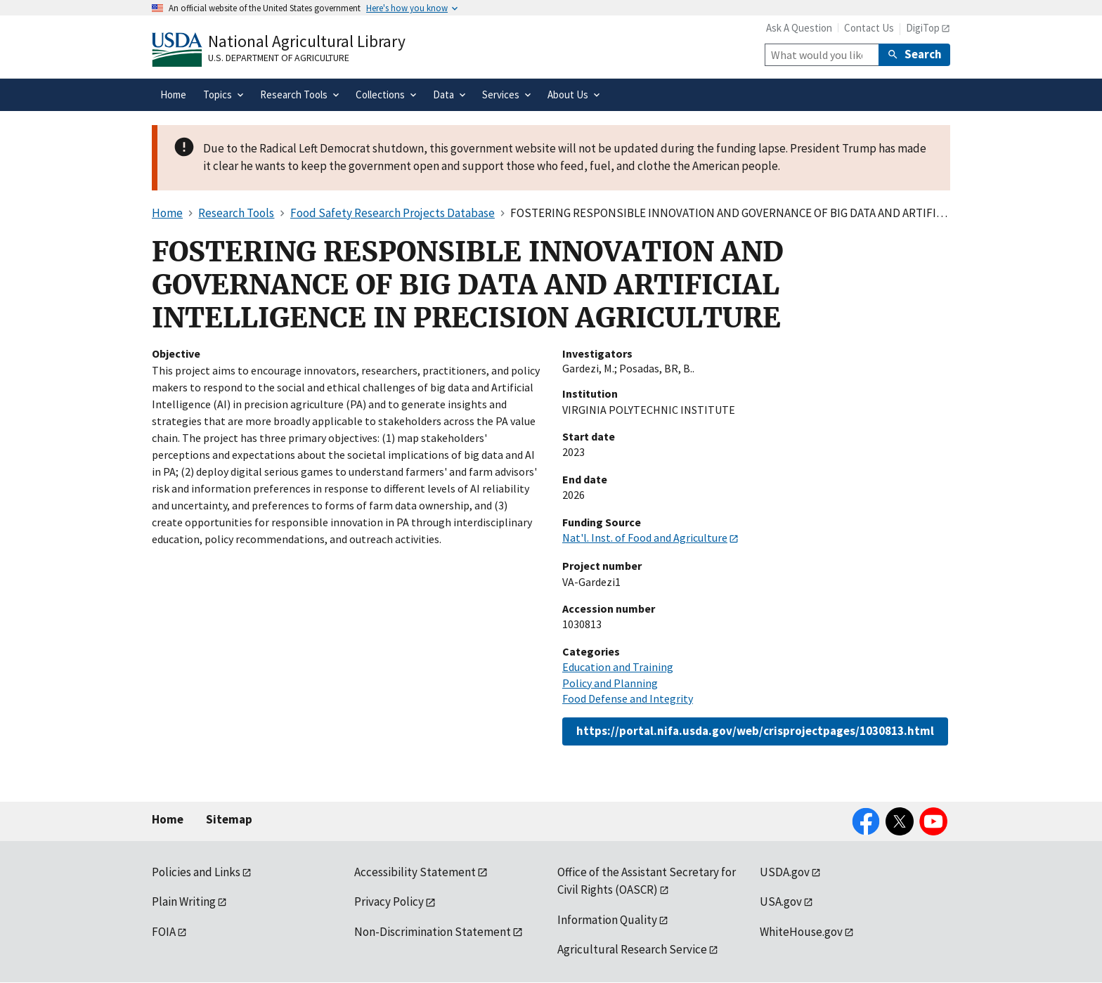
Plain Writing (184, 901)
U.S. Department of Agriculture (278, 57)
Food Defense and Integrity (627, 698)
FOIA (164, 931)
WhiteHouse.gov (801, 931)
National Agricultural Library (307, 41)
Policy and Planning (610, 683)
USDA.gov (785, 872)
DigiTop (923, 27)
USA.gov (781, 901)
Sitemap (229, 819)
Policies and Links (196, 872)
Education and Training (617, 667)
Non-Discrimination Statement (432, 931)
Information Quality (607, 919)
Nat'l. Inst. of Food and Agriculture (644, 537)
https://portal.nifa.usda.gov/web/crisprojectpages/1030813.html (755, 730)
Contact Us (869, 27)
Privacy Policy (389, 901)
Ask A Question (799, 27)
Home (167, 819)
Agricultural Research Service (632, 949)
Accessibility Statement (415, 872)
